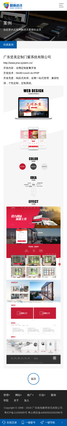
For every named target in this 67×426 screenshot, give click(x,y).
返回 (33, 378)
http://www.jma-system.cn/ (18, 62)
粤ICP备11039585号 (16, 412)
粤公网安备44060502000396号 (45, 412)
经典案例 (8, 44)
